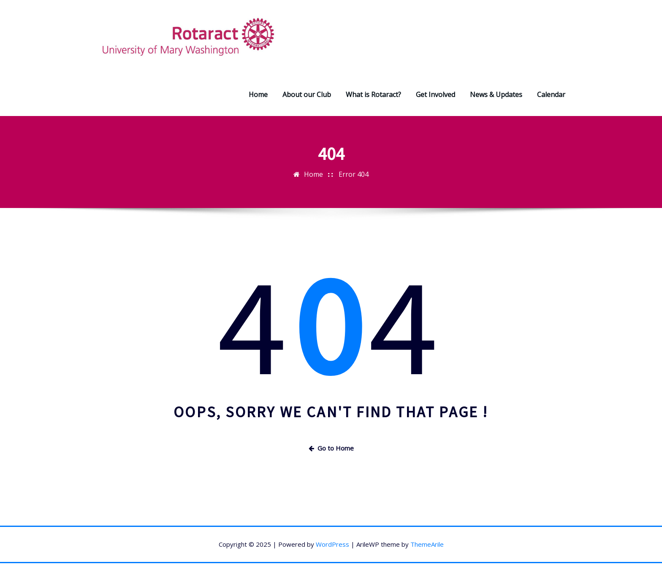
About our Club (306, 94)
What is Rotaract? (373, 94)
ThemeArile (427, 544)
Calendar (551, 94)
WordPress (332, 544)
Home (258, 94)
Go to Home (331, 448)
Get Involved (435, 94)
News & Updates (496, 94)
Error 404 (354, 174)
